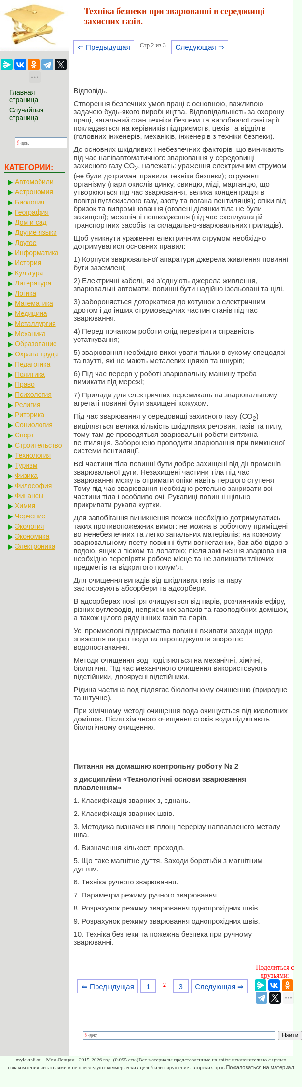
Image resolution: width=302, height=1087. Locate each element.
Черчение (30, 516)
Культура (29, 273)
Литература (33, 283)
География (32, 212)
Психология (33, 394)
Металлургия (35, 323)
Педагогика (32, 364)
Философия (33, 485)
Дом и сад (31, 222)
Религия (28, 404)
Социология (34, 425)
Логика (25, 293)
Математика (34, 303)
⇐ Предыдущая (104, 47)
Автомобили (34, 182)
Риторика (29, 415)
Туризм (26, 465)
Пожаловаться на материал (260, 1067)
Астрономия (34, 192)
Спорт (24, 435)
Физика (26, 475)
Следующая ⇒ (200, 47)
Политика (30, 374)
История (28, 263)
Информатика (36, 253)
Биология (29, 202)
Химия (25, 506)
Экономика (32, 536)
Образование (36, 344)
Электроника (35, 546)
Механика (30, 334)
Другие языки (36, 232)
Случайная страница (26, 114)
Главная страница (23, 96)
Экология (29, 526)
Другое (25, 242)
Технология (33, 455)
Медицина (31, 313)
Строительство (38, 445)
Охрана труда (36, 354)
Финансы (29, 496)
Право (25, 384)
